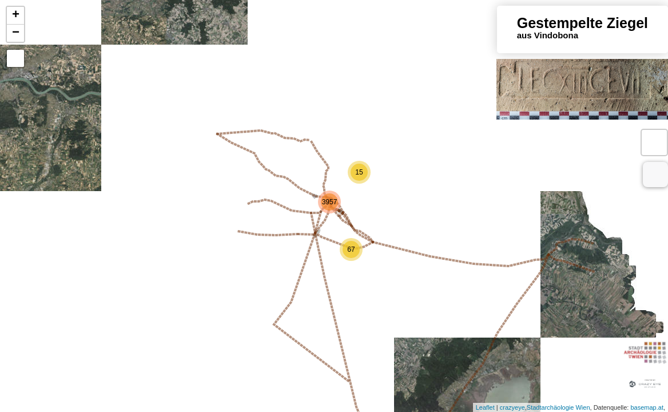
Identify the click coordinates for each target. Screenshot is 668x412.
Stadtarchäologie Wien (558, 407)
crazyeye (512, 407)
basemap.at (646, 407)
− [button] (15, 33)
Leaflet (485, 407)
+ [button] (15, 15)
